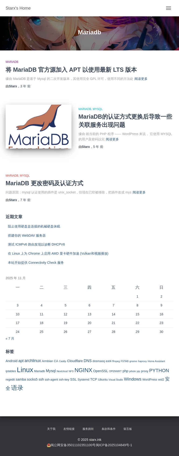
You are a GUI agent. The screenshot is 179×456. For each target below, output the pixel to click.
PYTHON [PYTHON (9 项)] (159, 370)
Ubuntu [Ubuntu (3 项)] (103, 379)
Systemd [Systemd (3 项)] (83, 379)
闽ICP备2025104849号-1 (114, 445)
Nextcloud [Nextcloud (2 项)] (62, 371)
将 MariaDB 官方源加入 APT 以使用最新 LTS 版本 (71, 69)
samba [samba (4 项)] (21, 379)
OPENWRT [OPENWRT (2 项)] (115, 371)
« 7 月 (10, 338)
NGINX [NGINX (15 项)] (83, 370)
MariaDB (12, 62)
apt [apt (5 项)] (21, 361)
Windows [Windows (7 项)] (132, 379)
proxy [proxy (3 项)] (144, 371)
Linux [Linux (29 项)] (25, 370)
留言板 (128, 429)
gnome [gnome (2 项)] (133, 361)
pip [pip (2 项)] (138, 371)
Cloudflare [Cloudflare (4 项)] (75, 361)
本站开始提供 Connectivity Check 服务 (36, 262)
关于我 (51, 429)
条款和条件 (109, 429)
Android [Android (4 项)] (11, 361)
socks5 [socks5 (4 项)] (32, 379)
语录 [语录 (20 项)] (17, 387)
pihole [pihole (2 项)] (132, 371)
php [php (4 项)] (125, 371)
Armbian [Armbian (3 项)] (47, 361)
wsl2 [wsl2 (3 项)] (161, 379)
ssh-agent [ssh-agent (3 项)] (51, 379)
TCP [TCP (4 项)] (93, 379)
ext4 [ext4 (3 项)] (108, 361)
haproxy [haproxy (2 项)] (142, 361)
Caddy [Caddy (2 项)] (62, 361)
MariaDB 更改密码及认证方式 (44, 183)
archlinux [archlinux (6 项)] (32, 360)
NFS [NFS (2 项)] (71, 371)
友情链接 (69, 429)
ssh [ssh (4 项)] (41, 379)
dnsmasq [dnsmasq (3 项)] (99, 361)
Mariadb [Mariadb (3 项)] (39, 371)
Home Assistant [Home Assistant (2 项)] (156, 361)
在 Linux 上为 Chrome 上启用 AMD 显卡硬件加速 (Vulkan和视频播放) (58, 253)
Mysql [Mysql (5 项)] (51, 371)
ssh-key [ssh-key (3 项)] (64, 379)
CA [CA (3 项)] (56, 361)
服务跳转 (88, 429)
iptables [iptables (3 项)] (11, 371)
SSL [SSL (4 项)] (73, 379)
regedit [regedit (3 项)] (10, 379)
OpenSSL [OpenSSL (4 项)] (100, 371)
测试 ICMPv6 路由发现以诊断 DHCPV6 (36, 244)
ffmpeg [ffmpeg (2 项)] (116, 361)
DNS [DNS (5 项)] (88, 361)
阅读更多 (141, 79)
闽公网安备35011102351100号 (73, 445)
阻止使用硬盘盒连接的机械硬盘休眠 (34, 226)
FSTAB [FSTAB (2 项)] (125, 361)
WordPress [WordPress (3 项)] (149, 379)
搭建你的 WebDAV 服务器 (27, 235)
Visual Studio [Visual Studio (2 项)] (116, 379)
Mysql (98, 109)
